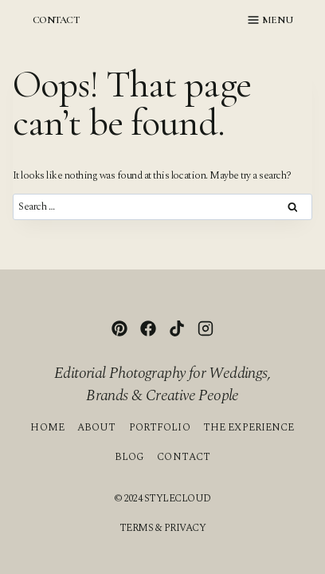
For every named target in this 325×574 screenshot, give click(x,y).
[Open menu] (270, 20)
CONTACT (56, 20)
